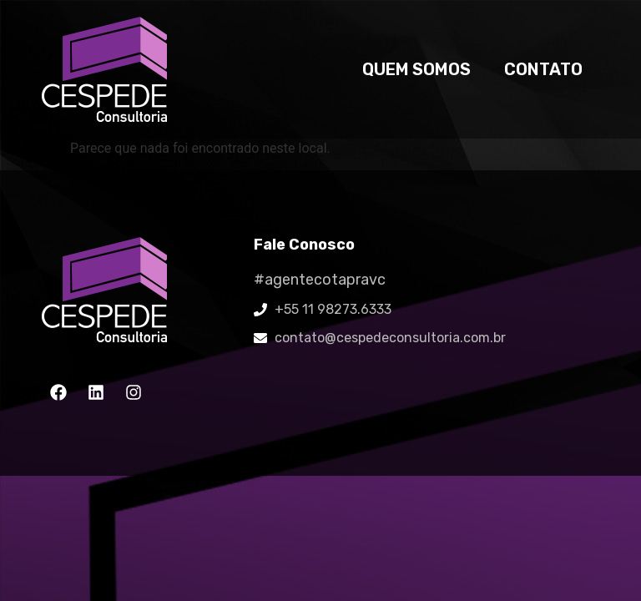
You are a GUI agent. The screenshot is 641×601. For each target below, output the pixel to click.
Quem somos (416, 69)
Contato (543, 69)
